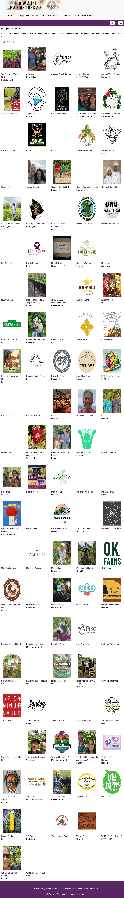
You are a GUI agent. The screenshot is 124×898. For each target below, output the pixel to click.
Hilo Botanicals (7, 263)
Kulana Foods (7, 416)
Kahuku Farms (82, 300)
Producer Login (81, 889)
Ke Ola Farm (81, 339)
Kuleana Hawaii (33, 416)
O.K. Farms (106, 568)
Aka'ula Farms (82, 74)
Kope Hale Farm (83, 376)
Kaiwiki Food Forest (9, 339)
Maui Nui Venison (33, 568)
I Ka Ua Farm (7, 300)
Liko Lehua (6, 452)
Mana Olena (31, 528)
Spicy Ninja (6, 720)
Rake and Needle (58, 681)
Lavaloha (55, 416)
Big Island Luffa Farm (110, 114)
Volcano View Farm (59, 836)
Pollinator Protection (110, 644)
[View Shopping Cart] (120, 23)
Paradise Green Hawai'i (11, 644)
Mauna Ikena (57, 568)
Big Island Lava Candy (86, 114)
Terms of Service (53, 889)
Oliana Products (33, 605)
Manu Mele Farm (83, 528)
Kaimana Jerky (107, 300)
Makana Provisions (84, 492)
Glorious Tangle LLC (60, 187)
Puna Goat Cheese (9, 681)
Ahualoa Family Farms (61, 74)
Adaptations (31, 74)
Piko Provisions (82, 644)
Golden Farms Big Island (87, 187)
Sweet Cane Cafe (83, 720)
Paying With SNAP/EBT (29, 16)
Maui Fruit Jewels (8, 568)
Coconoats (56, 150)
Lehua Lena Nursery (85, 416)
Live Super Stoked (84, 452)
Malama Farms (107, 492)
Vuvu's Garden (82, 836)
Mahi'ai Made (57, 492)
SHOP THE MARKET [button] (51, 16)
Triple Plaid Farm (58, 797)
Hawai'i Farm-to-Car (110, 224)
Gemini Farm (6, 187)
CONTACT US (87, 16)
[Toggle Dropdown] (112, 23)
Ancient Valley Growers (111, 74)
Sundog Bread (32, 720)
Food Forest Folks (84, 150)
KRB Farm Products (110, 376)
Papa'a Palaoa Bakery (110, 605)
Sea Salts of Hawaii (109, 681)
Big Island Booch (58, 114)
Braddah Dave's (8, 150)
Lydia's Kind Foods (34, 492)
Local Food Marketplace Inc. (73, 894)
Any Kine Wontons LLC (11, 114)
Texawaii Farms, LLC (60, 757)
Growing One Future (35, 224)
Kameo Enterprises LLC (36, 339)
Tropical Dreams (83, 797)
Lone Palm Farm (108, 452)
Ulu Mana (105, 797)
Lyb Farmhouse (8, 492)
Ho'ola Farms (32, 263)
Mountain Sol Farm (84, 568)
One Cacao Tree (58, 605)
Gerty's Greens (32, 187)
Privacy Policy (39, 889)
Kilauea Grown (107, 339)
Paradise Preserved (34, 644)
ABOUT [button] (12, 16)
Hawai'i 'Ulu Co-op (84, 224)
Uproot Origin (7, 836)
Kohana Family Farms (35, 376)
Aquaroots (30, 114)
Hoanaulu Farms (83, 263)
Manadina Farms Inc (60, 528)
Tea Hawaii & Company (36, 757)
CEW (28, 150)
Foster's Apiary (107, 150)
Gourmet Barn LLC (109, 187)
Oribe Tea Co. (82, 605)
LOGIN (76, 16)
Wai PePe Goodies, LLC (111, 836)
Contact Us (93, 889)
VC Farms (30, 836)
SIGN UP (67, 16)
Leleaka (104, 416)
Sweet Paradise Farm (110, 720)
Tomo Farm (31, 797)
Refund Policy (68, 889)
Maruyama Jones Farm (111, 528)
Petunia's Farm (57, 644)
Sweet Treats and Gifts (11, 757)
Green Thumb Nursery (10, 224)
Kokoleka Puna (57, 376)
